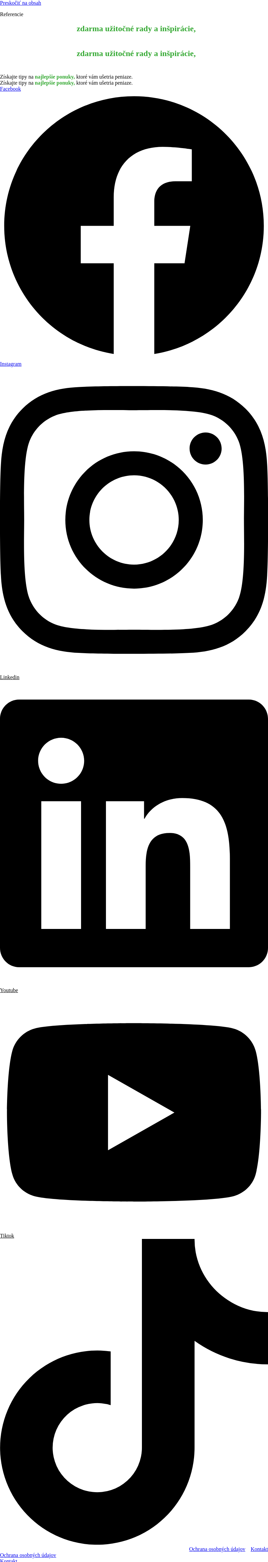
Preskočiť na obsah (20, 3)
